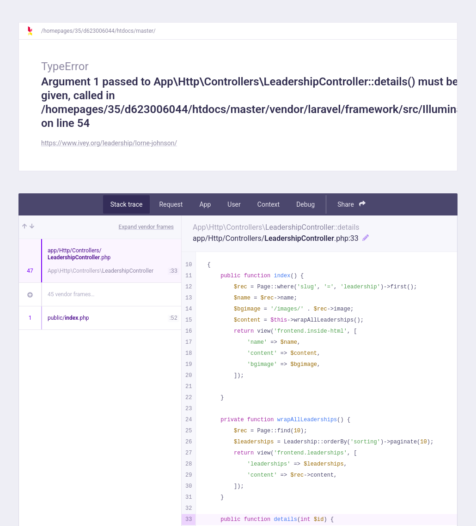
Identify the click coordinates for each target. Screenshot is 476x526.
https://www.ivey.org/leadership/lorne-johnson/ (109, 143)
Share (351, 204)
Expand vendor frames (146, 227)
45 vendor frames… (71, 294)
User (233, 204)
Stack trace (126, 204)
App (205, 204)
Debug (305, 204)
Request (171, 204)
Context (268, 204)
